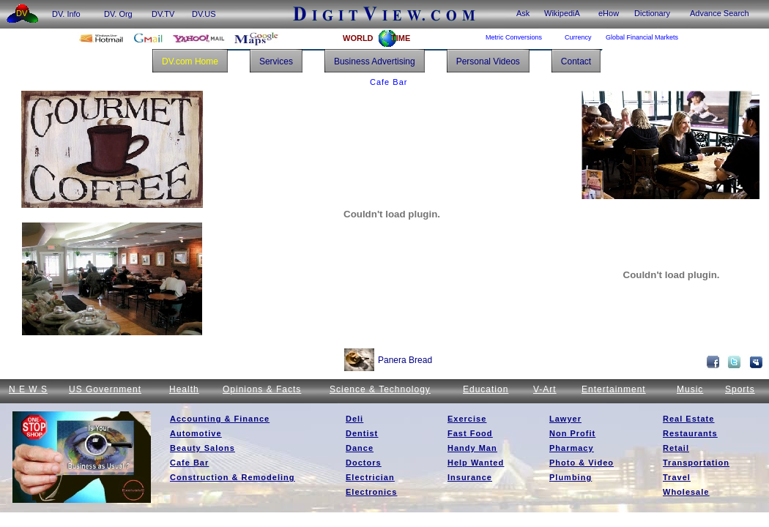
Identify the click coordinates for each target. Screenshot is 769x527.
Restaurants (690, 433)
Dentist (362, 433)
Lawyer (565, 418)
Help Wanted (475, 462)
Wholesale (686, 491)
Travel (677, 477)
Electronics (371, 491)
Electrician (370, 477)
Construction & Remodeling (232, 477)
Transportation (696, 462)
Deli (354, 418)
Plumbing (570, 477)
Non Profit (572, 433)
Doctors (364, 462)
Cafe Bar (189, 462)
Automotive (196, 433)
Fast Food (470, 433)
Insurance (469, 477)
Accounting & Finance (220, 418)
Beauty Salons (202, 448)
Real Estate (688, 418)
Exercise (466, 418)
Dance (360, 448)
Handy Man (472, 448)
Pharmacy (571, 448)
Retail (676, 448)
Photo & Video (581, 462)
